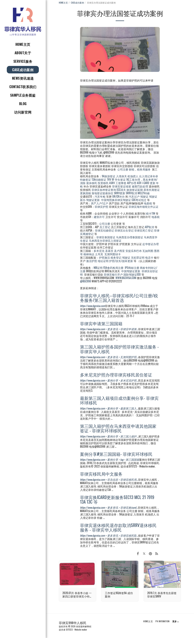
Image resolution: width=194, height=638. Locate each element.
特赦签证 (85, 179)
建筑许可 (99, 217)
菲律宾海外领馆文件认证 (143, 207)
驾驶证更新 (93, 200)
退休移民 (92, 183)
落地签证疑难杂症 (102, 193)
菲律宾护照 (101, 207)
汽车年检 (100, 196)
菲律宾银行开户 (113, 274)
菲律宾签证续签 (121, 186)
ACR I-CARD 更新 (146, 183)
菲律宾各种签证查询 (104, 190)
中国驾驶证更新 (130, 271)
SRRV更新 (119, 193)
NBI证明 (98, 268)
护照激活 (104, 257)
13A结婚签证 (99, 179)
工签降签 (120, 183)
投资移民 (103, 183)
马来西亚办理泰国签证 (129, 237)
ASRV (112, 183)
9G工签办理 (133, 179)
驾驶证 (144, 196)
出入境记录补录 (148, 176)
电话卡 (149, 257)
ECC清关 (121, 190)
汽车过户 (134, 196)
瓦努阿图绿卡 (112, 254)
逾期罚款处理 (140, 186)
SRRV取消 (131, 193)
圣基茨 (109, 251)
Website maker (80, 629)
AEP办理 (131, 183)
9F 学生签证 (119, 179)
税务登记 (116, 257)
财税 (131, 169)
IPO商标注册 (132, 268)
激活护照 (91, 261)
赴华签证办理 (150, 244)
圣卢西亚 (119, 251)
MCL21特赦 (144, 193)
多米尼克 (99, 251)
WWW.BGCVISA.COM (125, 278)
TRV (109, 179)
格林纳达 (89, 254)
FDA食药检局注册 (113, 268)
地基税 (148, 203)
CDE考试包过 (139, 200)
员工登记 (104, 227)
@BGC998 (85, 281)
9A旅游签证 (108, 176)
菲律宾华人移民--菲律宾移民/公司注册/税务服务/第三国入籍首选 (119, 297)
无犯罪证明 (137, 257)
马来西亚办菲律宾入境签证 (105, 240)
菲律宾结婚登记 (104, 230)
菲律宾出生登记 (124, 230)
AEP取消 (149, 227)
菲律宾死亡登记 (143, 230)
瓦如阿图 (147, 251)
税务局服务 (144, 169)
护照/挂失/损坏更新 (121, 261)
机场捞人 (133, 176)
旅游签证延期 (135, 190)
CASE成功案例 (77, 2)
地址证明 (103, 261)
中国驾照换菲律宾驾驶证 (116, 200)
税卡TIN (151, 213)
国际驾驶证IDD (132, 274)
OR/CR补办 (118, 196)
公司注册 (122, 169)
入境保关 (121, 176)
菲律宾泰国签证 (105, 237)
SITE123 (69, 629)
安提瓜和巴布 (133, 251)
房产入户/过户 (99, 203)
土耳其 (99, 254)
